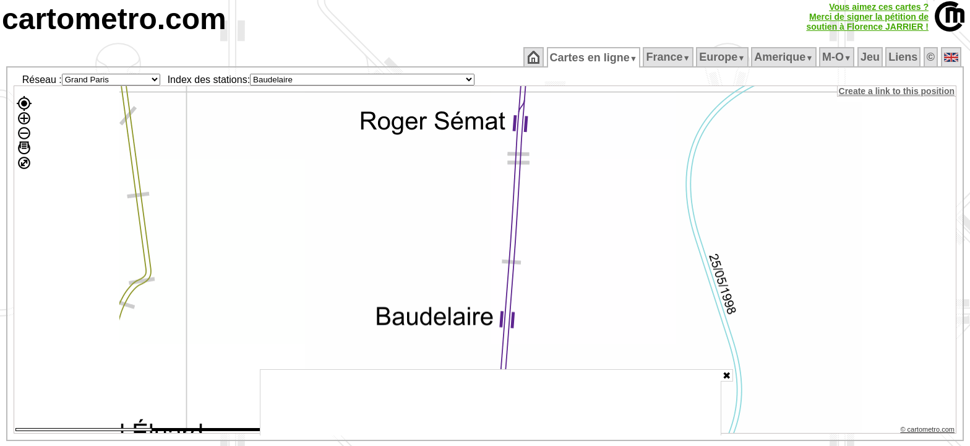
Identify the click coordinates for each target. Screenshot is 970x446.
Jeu (870, 57)
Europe (723, 57)
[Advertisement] (490, 403)
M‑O (837, 57)
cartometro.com (114, 18)
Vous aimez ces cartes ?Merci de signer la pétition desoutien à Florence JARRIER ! (867, 17)
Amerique (784, 57)
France (669, 57)
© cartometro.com (928, 431)
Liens (904, 57)
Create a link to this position (897, 91)
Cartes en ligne (594, 57)
